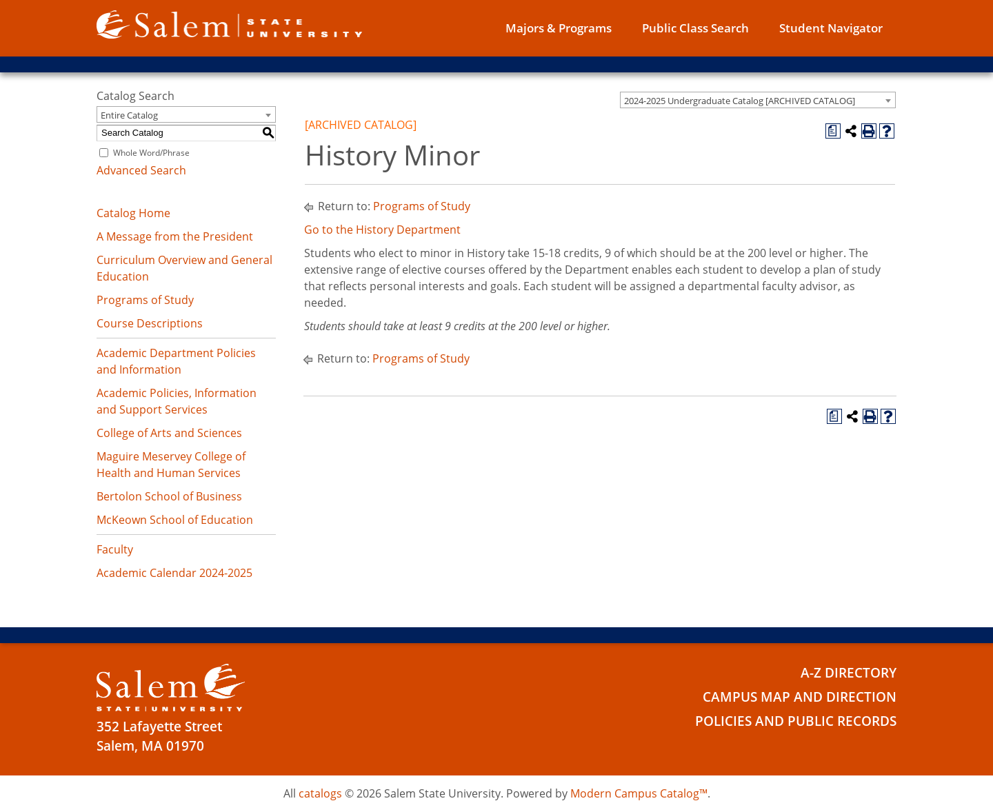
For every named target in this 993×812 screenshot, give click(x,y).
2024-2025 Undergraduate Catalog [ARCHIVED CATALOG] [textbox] (739, 100)
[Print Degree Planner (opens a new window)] (833, 131)
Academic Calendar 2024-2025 (174, 572)
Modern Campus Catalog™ (639, 793)
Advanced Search (141, 170)
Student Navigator (831, 28)
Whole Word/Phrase (151, 153)
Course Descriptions (150, 323)
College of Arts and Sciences (169, 432)
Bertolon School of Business (169, 496)
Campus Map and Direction (799, 697)
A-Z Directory (848, 673)
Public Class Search (695, 28)
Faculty (115, 549)
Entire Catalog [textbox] (129, 115)
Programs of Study (145, 299)
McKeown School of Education (175, 519)
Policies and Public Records (795, 721)
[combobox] (758, 100)
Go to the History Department (382, 229)
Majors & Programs (558, 28)
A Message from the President (175, 236)
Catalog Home (133, 213)
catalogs (320, 793)
